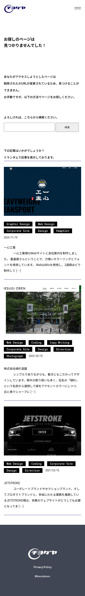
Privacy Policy (43, 567)
